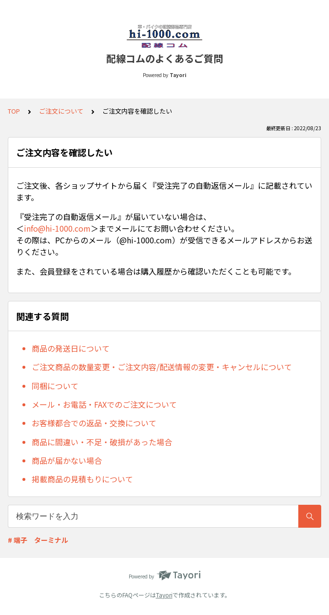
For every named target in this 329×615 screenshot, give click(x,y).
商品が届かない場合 (67, 460)
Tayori (164, 595)
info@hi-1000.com (57, 228)
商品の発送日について (71, 348)
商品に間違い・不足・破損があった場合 (102, 442)
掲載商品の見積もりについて (82, 479)
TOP (14, 111)
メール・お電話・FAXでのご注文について (104, 404)
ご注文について (61, 111)
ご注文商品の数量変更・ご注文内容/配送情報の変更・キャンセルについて (162, 367)
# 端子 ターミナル (38, 540)
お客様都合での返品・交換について (94, 423)
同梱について (55, 386)
